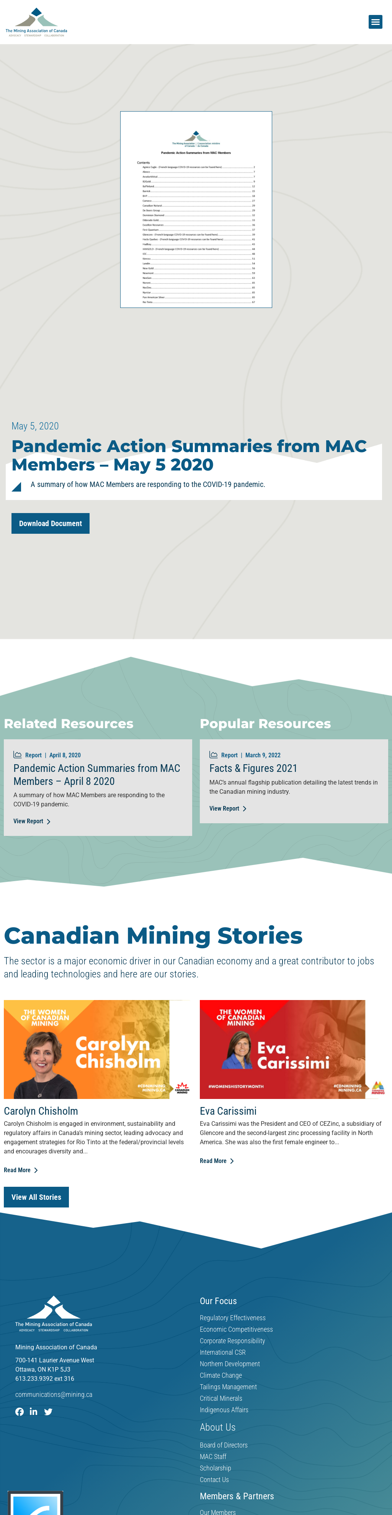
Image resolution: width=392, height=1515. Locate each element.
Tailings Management (228, 1386)
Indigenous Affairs (224, 1409)
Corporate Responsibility (232, 1340)
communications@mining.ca (53, 1395)
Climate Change (221, 1375)
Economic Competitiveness (236, 1329)
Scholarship (215, 1468)
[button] (375, 22)
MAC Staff (213, 1456)
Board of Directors (224, 1445)
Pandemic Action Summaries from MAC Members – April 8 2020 (96, 775)
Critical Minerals (221, 1398)
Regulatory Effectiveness (233, 1317)
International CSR (223, 1352)
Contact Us (214, 1479)
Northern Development (230, 1363)
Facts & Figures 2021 (253, 768)
